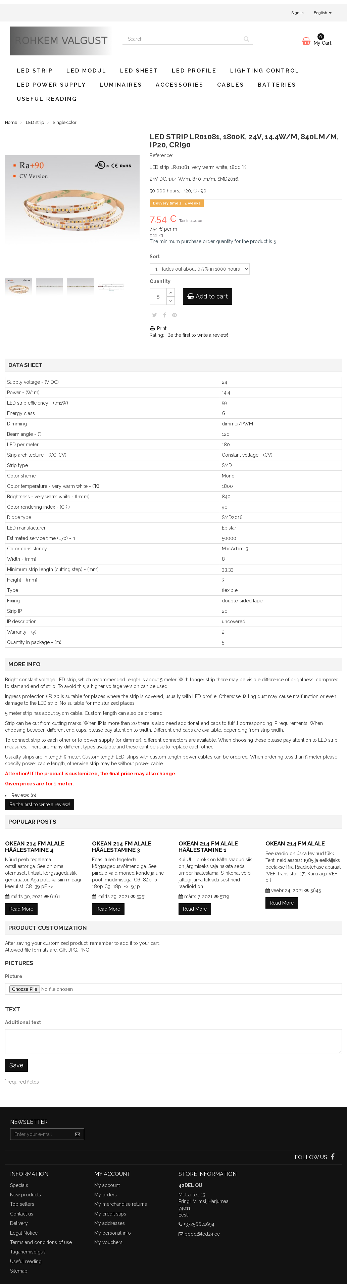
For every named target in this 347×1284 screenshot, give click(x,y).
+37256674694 (199, 1224)
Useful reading (47, 99)
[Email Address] (40, 1134)
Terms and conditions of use (41, 1242)
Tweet (154, 315)
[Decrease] (170, 300)
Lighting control (265, 70)
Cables (230, 85)
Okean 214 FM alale (295, 843)
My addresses (109, 1223)
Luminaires (121, 85)
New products (25, 1194)
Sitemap (19, 1271)
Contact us (21, 1214)
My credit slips (110, 1214)
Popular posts (32, 821)
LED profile (194, 70)
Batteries (277, 85)
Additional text (23, 1022)
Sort (155, 256)
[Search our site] (181, 39)
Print (158, 328)
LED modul (86, 70)
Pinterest (174, 315)
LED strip (35, 70)
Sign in (297, 12)
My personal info (112, 1233)
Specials (19, 1185)
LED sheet (139, 70)
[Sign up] (77, 1134)
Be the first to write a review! (197, 335)
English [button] (323, 12)
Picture (13, 976)
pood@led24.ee (202, 1234)
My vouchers (108, 1242)
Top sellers (22, 1204)
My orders (105, 1194)
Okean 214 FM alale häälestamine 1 (208, 846)
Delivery (19, 1223)
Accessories (180, 85)
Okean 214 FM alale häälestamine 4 (34, 846)
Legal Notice (24, 1233)
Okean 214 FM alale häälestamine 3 (121, 846)
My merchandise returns (120, 1204)
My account (107, 1185)
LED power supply (51, 85)
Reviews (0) (23, 795)
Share (164, 315)
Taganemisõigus (28, 1251)
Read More (21, 909)
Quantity (160, 281)
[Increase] (170, 292)
